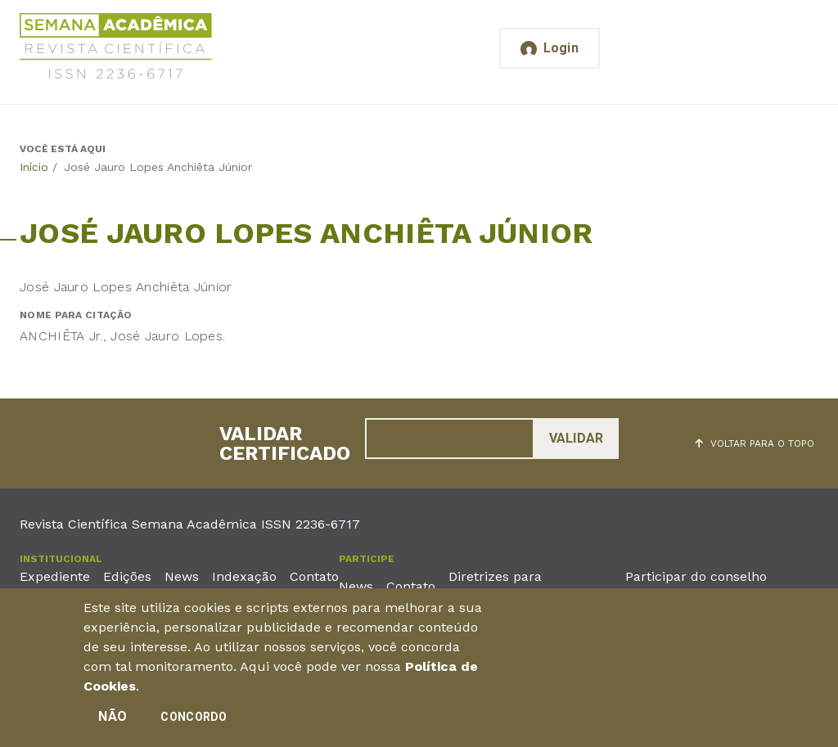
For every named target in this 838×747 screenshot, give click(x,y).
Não (112, 720)
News (181, 576)
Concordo (193, 720)
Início (34, 166)
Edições (127, 576)
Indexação (244, 576)
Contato (314, 576)
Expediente (55, 576)
